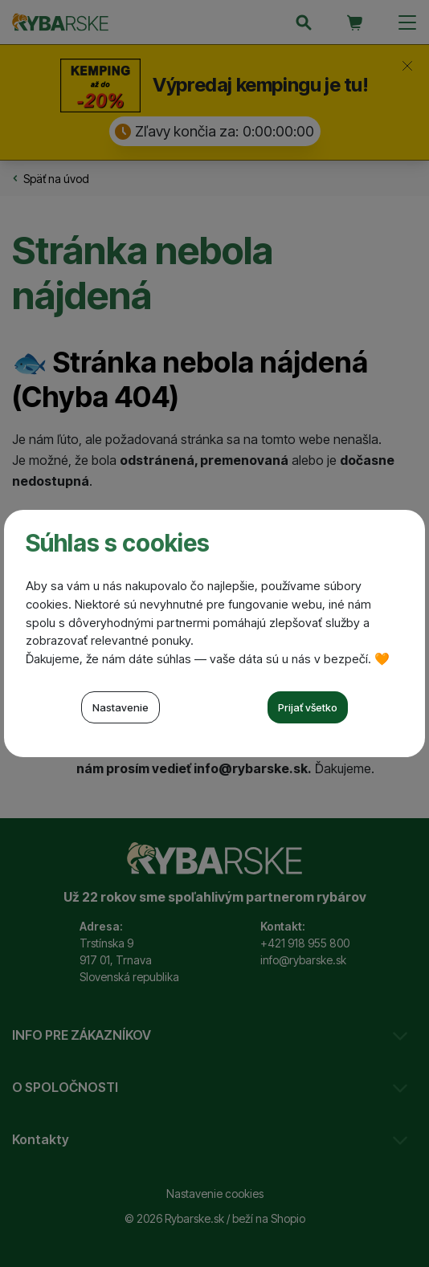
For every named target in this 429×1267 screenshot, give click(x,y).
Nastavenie (120, 707)
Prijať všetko (307, 707)
